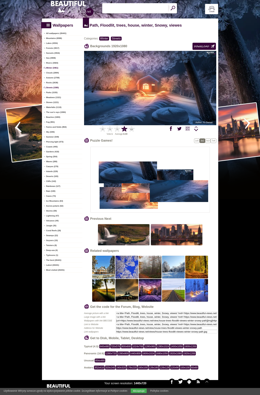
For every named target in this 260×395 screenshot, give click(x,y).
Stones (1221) (52, 102)
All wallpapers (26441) (56, 33)
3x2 (202, 140)
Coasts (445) (52, 147)
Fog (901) (50, 122)
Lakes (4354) (52, 43)
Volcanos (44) (52, 221)
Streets (116, 38)
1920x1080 (175, 353)
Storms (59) (51, 211)
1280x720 (110, 353)
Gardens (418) (52, 152)
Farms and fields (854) (56, 127)
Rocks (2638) (52, 83)
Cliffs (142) (51, 181)
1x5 (196, 140)
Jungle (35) (51, 226)
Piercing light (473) (54, 142)
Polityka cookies (159, 390)
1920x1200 (189, 353)
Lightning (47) (52, 216)
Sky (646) (50, 132)
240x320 (121, 367)
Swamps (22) (52, 235)
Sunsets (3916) (53, 53)
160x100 (143, 367)
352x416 (99, 367)
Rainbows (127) (53, 186)
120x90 (175, 367)
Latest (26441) (52, 265)
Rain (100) (51, 191)
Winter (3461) (52, 68)
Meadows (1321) (53, 97)
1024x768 (137, 346)
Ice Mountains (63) (54, 201)
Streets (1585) (52, 87)
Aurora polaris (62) (54, 206)
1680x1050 (162, 353)
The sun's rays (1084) (56, 112)
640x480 (104, 346)
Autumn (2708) (53, 78)
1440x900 (135, 353)
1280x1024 (163, 346)
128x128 (164, 367)
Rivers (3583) (52, 63)
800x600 (126, 346)
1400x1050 (176, 346)
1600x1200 (190, 346)
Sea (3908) (51, 58)
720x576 (115, 346)
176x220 (132, 367)
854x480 (100, 360)
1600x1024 (148, 353)
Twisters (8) (51, 245)
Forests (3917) (52, 48)
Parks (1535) (52, 92)
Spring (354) (51, 156)
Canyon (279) (52, 166)
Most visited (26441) (55, 270)
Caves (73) (51, 196)
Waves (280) (51, 161)
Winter (104, 38)
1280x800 (123, 353)
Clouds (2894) (52, 73)
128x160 (153, 367)
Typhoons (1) (52, 255)
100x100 (185, 367)
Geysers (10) (52, 240)
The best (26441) (53, 260)
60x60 (194, 367)
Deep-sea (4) (52, 250)
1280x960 (150, 346)
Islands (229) (52, 171)
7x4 (213, 140)
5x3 (208, 140)
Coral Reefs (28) (53, 230)
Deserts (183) (52, 176)
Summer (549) (52, 137)
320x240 (110, 367)
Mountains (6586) (54, 38)
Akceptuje (138, 390)
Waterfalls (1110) (54, 107)
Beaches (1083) (53, 117)
